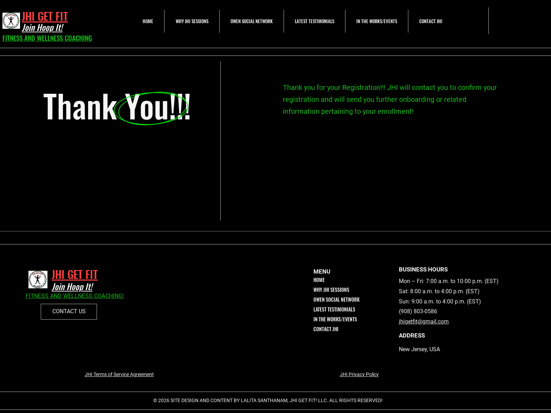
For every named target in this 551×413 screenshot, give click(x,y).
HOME (319, 279)
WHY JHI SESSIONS (331, 289)
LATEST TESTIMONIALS (334, 309)
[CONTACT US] (69, 312)
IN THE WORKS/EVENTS (335, 319)
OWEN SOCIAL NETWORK (336, 299)
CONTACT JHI (325, 329)
